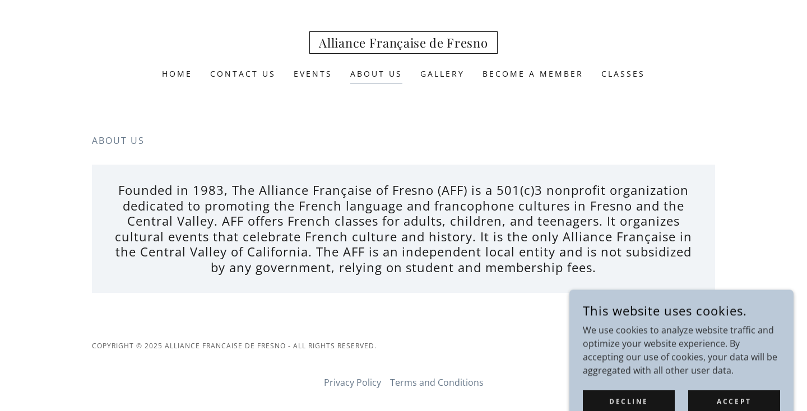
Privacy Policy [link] (352, 382)
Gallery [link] (442, 73)
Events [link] (313, 73)
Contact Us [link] (243, 73)
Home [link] (177, 73)
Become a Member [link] (533, 73)
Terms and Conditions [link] (437, 382)
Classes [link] (623, 73)
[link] (403, 44)
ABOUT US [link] (376, 73)
